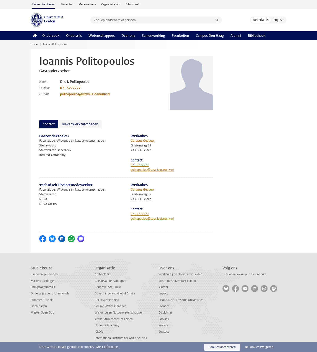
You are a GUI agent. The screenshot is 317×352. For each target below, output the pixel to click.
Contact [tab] (49, 124)
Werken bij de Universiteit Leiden (180, 274)
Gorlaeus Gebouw (143, 141)
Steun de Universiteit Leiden (177, 281)
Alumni (235, 35)
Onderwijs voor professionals (50, 293)
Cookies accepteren (222, 347)
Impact (163, 293)
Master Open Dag (42, 312)
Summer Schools (42, 300)
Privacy (163, 325)
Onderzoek (50, 35)
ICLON (99, 332)
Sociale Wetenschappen (110, 306)
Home (34, 44)
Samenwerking (153, 35)
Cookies (163, 319)
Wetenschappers (101, 35)
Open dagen (39, 306)
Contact (163, 332)
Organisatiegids (111, 4)
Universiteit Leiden (43, 4)
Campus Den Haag (210, 35)
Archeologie (102, 274)
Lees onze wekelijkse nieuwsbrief (244, 274)
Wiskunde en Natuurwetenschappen (119, 312)
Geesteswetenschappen (110, 281)
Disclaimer (165, 312)
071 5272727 (70, 88)
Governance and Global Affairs (115, 293)
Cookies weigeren (260, 347)
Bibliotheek (133, 4)
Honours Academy (107, 325)
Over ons (128, 35)
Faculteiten (180, 35)
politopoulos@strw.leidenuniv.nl (85, 94)
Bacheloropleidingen (44, 274)
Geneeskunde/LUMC (108, 287)
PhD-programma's (43, 287)
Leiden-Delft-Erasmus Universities (180, 300)
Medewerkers (87, 4)
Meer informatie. (107, 347)
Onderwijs (74, 35)
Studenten (66, 4)
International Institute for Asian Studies (121, 338)
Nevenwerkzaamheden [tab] (80, 124)
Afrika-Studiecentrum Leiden (114, 319)
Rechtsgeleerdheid (107, 300)
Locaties (163, 306)
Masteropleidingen (43, 281)
